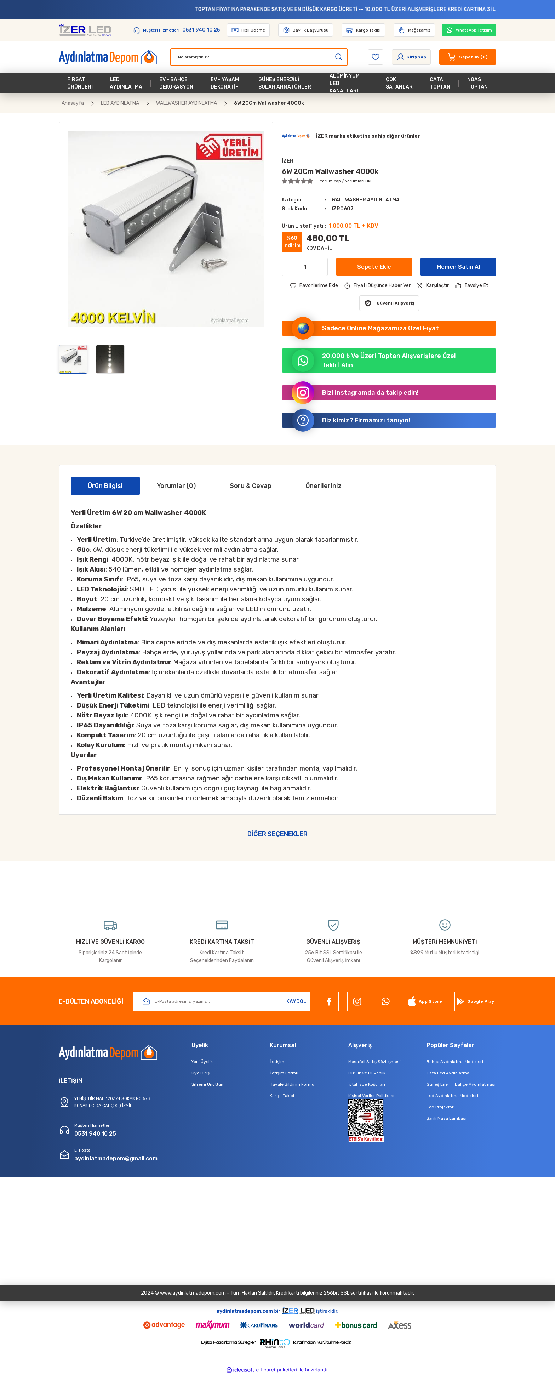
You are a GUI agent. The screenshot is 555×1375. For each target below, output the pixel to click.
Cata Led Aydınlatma (448, 1072)
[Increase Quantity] (323, 267)
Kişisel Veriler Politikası (371, 1095)
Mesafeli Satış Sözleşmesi (374, 1061)
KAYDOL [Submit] (296, 1002)
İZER (287, 161)
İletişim (277, 1061)
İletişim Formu (284, 1072)
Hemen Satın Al (458, 266)
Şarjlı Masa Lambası (447, 1118)
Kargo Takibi (282, 1095)
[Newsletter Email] (221, 1001)
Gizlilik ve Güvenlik (366, 1072)
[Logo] (85, 30)
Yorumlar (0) (176, 486)
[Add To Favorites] (314, 286)
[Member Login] (411, 57)
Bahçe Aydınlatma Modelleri (455, 1061)
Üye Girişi (201, 1072)
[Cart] (467, 57)
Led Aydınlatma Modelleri (452, 1095)
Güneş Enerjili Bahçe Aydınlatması (461, 1084)
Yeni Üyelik (202, 1061)
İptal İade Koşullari (366, 1084)
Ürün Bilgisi (105, 486)
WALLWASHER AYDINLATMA (366, 200)
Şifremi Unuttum (208, 1084)
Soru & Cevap (250, 486)
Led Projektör (440, 1106)
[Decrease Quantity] (286, 267)
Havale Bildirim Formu (292, 1084)
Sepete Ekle (374, 266)
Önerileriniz (323, 486)
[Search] (259, 57)
